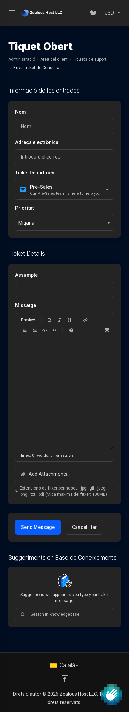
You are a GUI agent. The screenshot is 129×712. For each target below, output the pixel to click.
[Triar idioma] (64, 665)
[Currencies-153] (111, 13)
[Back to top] (64, 678)
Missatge (25, 305)
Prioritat (24, 208)
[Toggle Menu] (10, 13)
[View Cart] (94, 13)
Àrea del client (54, 59)
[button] (64, 474)
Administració (21, 59)
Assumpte (26, 275)
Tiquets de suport (89, 59)
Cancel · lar (84, 527)
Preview (28, 319)
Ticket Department (35, 172)
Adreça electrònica (36, 142)
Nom (20, 112)
